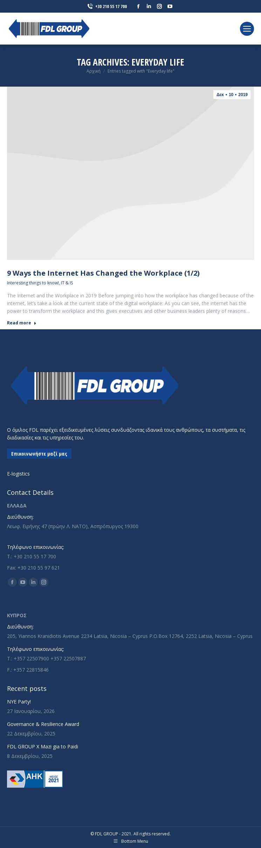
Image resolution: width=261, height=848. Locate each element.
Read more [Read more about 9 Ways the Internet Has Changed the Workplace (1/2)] (21, 323)
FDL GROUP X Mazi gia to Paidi (42, 746)
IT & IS (67, 283)
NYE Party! (19, 701)
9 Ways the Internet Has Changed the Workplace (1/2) (103, 273)
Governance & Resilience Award (43, 724)
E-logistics (18, 473)
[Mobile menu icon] (247, 29)
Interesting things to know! (33, 283)
